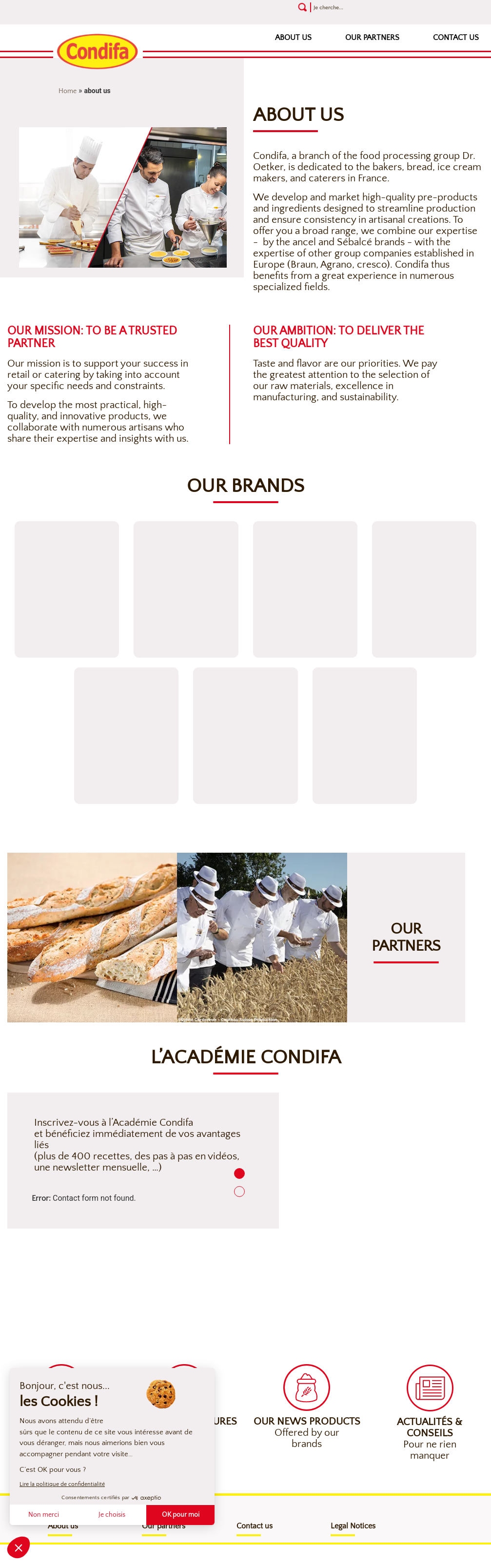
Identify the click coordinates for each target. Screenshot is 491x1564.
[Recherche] (366, 7)
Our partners (372, 37)
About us (293, 37)
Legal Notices (353, 1526)
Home (68, 91)
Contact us (456, 37)
